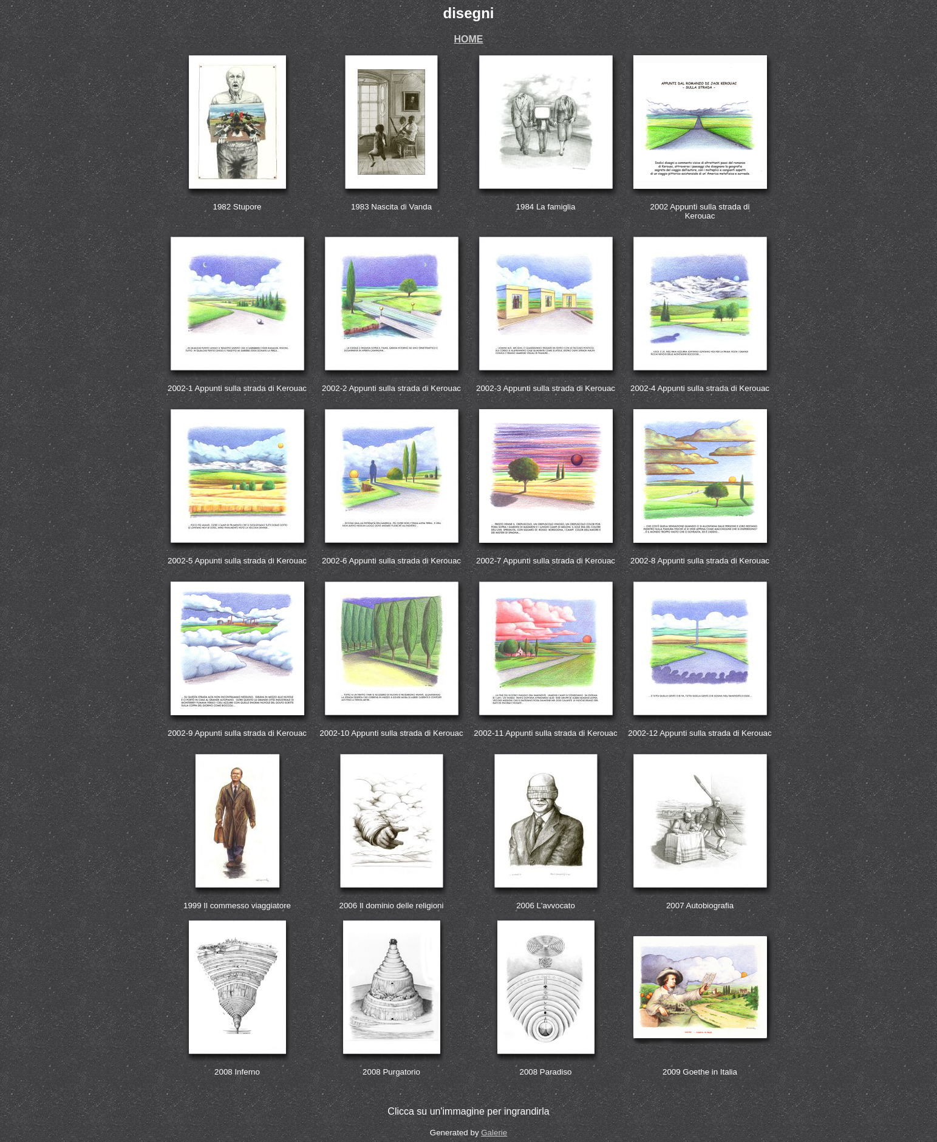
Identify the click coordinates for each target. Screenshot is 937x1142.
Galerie (494, 1132)
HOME (468, 39)
